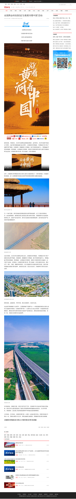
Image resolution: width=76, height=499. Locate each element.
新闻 (11, 435)
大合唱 (40, 435)
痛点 (22, 477)
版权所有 (46, 494)
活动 (19, 4)
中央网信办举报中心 (34, 496)
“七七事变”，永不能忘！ (58, 27)
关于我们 (19, 494)
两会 (29, 435)
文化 (44, 435)
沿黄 (23, 435)
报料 (26, 4)
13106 (47, 455)
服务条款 (56, 494)
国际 (20, 11)
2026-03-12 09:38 (30, 469)
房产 (48, 11)
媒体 (26, 435)
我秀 (22, 4)
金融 (39, 11)
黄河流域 (33, 435)
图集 (16, 4)
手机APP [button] (30, 1)
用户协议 (35, 494)
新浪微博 (17, 1)
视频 (12, 4)
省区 (17, 435)
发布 (52, 11)
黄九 (17, 437)
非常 (24, 461)
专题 (6, 4)
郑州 (47, 435)
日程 (22, 469)
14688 (47, 477)
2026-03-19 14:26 (30, 461)
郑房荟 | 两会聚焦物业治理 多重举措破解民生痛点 (29, 475)
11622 (47, 461)
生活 (34, 11)
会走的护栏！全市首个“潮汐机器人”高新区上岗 (63, 29)
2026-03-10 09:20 (29, 485)
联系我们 (24, 494)
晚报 (8, 435)
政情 (57, 11)
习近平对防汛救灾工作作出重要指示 (61, 25)
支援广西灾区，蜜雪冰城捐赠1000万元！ (62, 23)
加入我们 (30, 494)
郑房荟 (24, 477)
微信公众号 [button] (23, 1)
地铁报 (66, 11)
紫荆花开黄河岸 (20, 443)
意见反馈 (51, 494)
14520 (47, 485)
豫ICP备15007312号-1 (42, 496)
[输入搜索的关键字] (63, 5)
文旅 (20, 435)
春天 (20, 461)
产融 (23, 455)
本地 (11, 11)
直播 (9, 4)
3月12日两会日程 (20, 467)
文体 (25, 11)
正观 (14, 435)
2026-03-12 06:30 (31, 477)
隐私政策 (40, 494)
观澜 (14, 437)
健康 (29, 11)
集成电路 (20, 455)
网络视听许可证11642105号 (52, 496)
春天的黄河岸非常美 (21, 459)
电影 (43, 11)
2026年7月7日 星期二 (39, 1)
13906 (47, 445)
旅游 (37, 435)
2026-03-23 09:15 (32, 455)
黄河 (5, 435)
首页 (7, 11)
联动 (8, 437)
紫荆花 (20, 445)
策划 (20, 437)
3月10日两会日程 (20, 483)
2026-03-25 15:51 (28, 445)
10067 (47, 469)
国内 (16, 11)
